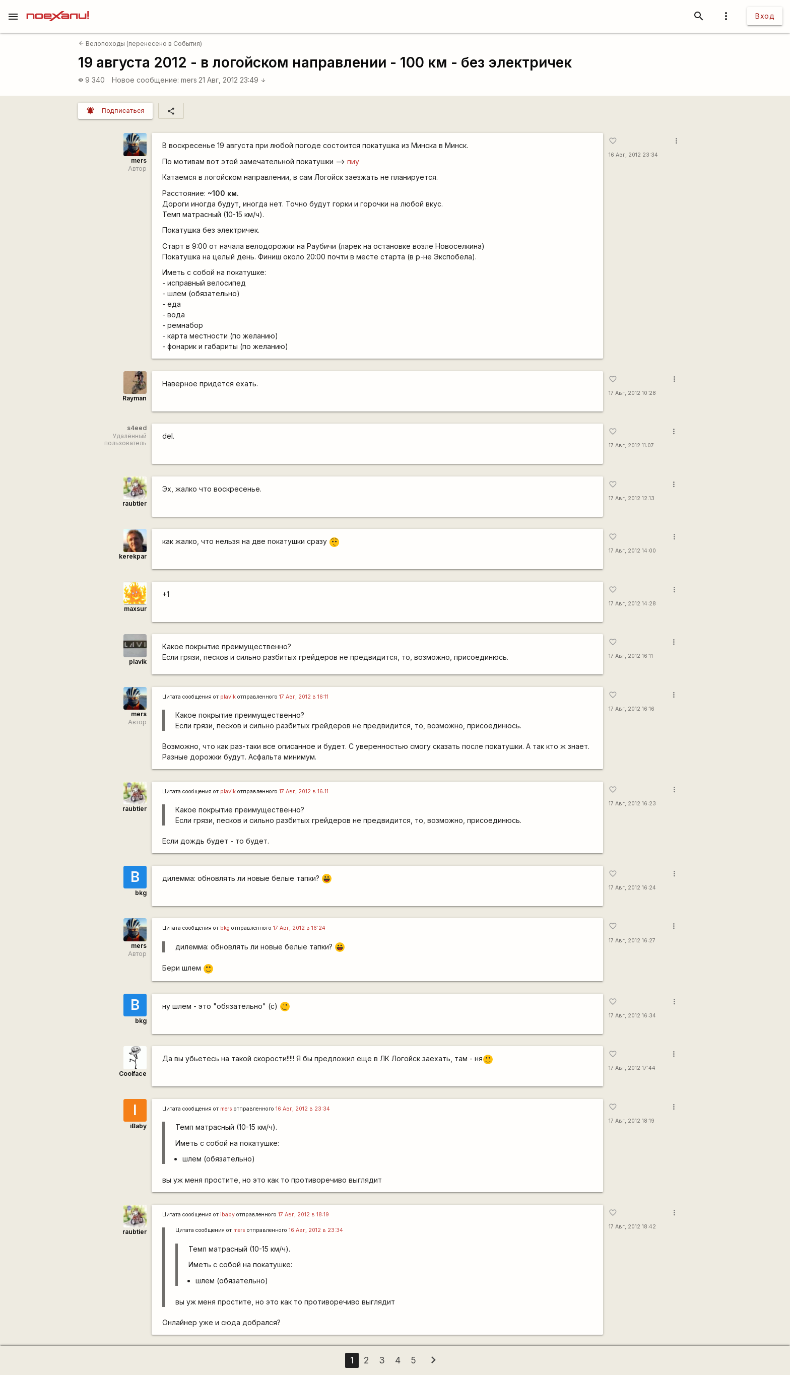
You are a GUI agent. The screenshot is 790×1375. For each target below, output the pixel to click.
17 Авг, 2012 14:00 (632, 550)
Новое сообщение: (145, 80)
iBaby (138, 1126)
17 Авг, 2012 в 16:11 (303, 697)
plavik (138, 661)
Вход (764, 16)
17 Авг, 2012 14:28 (632, 603)
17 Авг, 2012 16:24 (632, 887)
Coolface (133, 1073)
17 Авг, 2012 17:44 (632, 1068)
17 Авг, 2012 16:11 (631, 656)
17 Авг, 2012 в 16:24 (299, 928)
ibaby (227, 1214)
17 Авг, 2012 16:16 (631, 709)
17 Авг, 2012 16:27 (632, 940)
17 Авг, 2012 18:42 (632, 1226)
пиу (353, 161)
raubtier (134, 503)
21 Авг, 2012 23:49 (232, 80)
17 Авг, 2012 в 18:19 (303, 1214)
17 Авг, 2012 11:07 (631, 445)
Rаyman (134, 398)
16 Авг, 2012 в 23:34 (303, 1109)
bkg (141, 893)
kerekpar (133, 556)
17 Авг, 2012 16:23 (632, 803)
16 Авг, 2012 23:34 (633, 155)
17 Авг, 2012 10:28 (632, 393)
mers (189, 80)
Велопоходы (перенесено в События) (140, 43)
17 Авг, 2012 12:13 (631, 498)
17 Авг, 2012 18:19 (631, 1121)
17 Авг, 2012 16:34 (632, 1015)
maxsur (135, 608)
